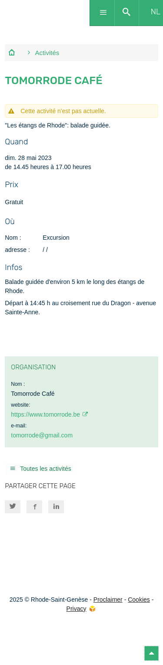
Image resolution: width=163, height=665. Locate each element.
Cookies (139, 599)
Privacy (76, 608)
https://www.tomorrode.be (45, 414)
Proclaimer (108, 599)
